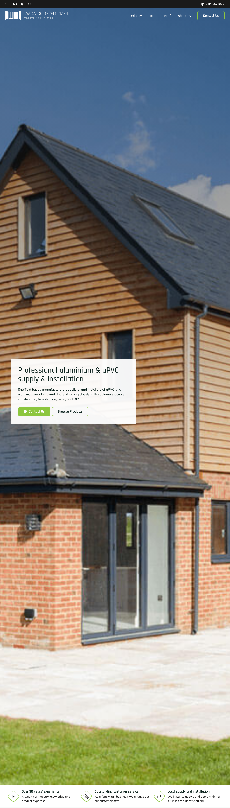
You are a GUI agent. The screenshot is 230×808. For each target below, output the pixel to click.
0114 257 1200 (213, 4)
